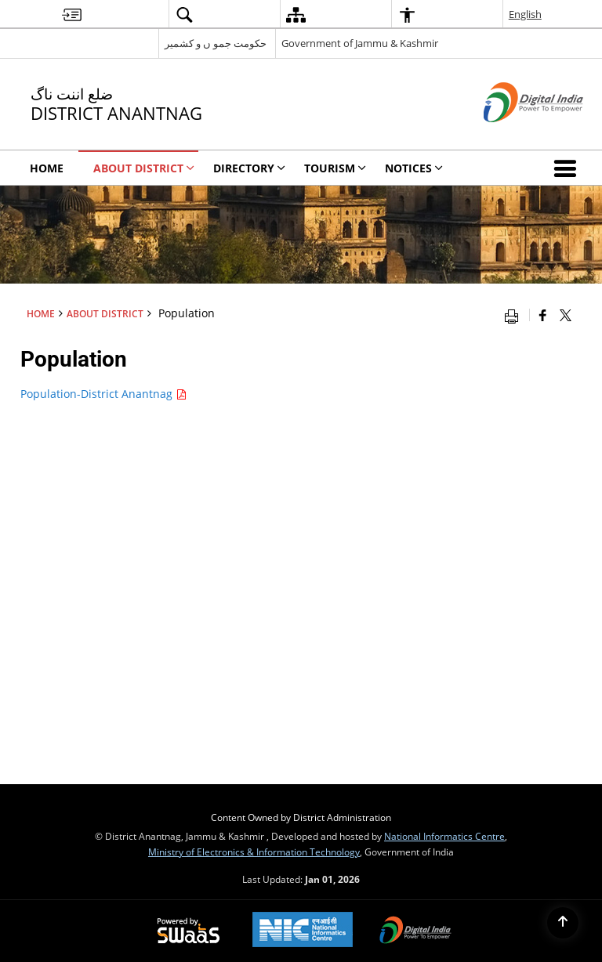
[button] (568, 167)
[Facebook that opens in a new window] (543, 315)
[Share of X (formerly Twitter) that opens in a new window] (565, 315)
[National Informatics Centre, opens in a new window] (302, 931)
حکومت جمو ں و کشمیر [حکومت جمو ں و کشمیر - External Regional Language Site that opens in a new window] (216, 43)
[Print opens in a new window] (515, 315)
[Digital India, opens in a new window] (415, 931)
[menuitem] (72, 14)
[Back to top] (562, 922)
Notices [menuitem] (414, 168)
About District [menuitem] (143, 168)
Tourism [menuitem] (335, 168)
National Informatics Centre (444, 836)
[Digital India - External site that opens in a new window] (514, 135)
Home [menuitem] (46, 168)
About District (105, 313)
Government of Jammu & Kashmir (359, 43)
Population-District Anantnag (103, 393)
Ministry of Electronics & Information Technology (254, 851)
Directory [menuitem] (249, 168)
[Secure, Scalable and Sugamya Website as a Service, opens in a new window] (189, 931)
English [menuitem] (525, 14)
